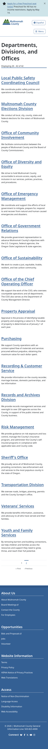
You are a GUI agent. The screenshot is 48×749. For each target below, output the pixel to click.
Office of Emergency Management (19, 196)
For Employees (8, 615)
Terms (4, 662)
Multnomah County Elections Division (18, 106)
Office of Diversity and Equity (21, 164)
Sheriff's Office (14, 457)
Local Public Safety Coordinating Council (20, 80)
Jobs (3, 638)
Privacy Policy (7, 667)
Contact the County (10, 609)
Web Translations (9, 677)
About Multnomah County (13, 599)
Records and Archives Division (20, 397)
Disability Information (11, 706)
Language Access (9, 701)
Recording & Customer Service (21, 368)
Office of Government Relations (20, 228)
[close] (44, 3)
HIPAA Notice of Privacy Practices (17, 672)
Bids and (11, 633)
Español (40, 22)
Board (10, 604)
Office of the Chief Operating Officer (17, 281)
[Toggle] (39, 31)
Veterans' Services (17, 506)
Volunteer (6, 643)
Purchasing (11, 338)
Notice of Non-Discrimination (15, 696)
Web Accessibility (9, 711)
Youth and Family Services (17, 533)
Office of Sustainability (21, 257)
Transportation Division (22, 484)
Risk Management (17, 426)
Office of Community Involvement (20, 135)
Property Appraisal (18, 311)
